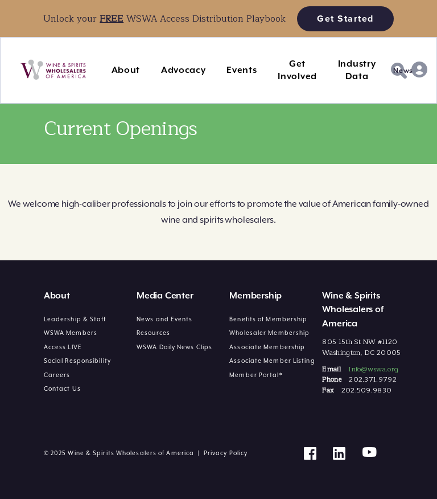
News (403, 71)
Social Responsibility (77, 360)
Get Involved (297, 70)
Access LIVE (63, 346)
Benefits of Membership (268, 319)
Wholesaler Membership (269, 332)
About (126, 70)
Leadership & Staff (75, 319)
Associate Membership (267, 346)
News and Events (165, 319)
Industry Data (357, 70)
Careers (57, 374)
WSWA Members (70, 332)
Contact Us (62, 388)
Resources (153, 332)
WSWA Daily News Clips (174, 346)
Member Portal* (255, 374)
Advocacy (183, 70)
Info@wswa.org (373, 369)
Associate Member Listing (272, 360)
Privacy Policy (226, 452)
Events (241, 70)
